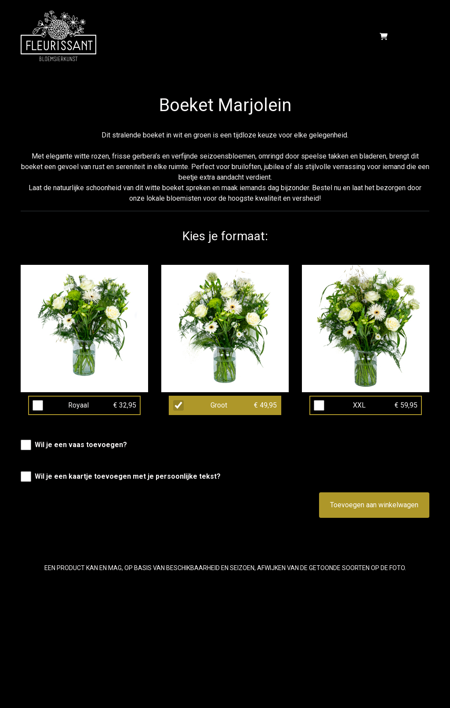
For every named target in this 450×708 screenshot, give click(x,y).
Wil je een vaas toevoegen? (81, 445)
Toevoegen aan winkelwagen (374, 505)
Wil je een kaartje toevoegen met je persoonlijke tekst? (128, 476)
